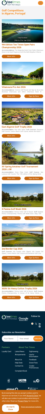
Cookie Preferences (34, 367)
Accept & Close (10, 408)
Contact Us (19, 366)
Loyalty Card (6, 351)
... (42, 52)
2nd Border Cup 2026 (12, 249)
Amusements (20, 355)
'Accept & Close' (32, 396)
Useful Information (33, 355)
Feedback (32, 360)
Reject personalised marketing (31, 407)
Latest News (19, 351)
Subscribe (38, 338)
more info (11, 56)
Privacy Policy (23, 401)
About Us (18, 360)
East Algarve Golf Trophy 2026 (17, 127)
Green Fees (33, 363)
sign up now (34, 96)
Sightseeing (33, 351)
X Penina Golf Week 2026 (14, 209)
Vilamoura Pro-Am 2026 (14, 87)
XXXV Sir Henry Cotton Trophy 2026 (19, 288)
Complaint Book (21, 371)
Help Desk (18, 363)
